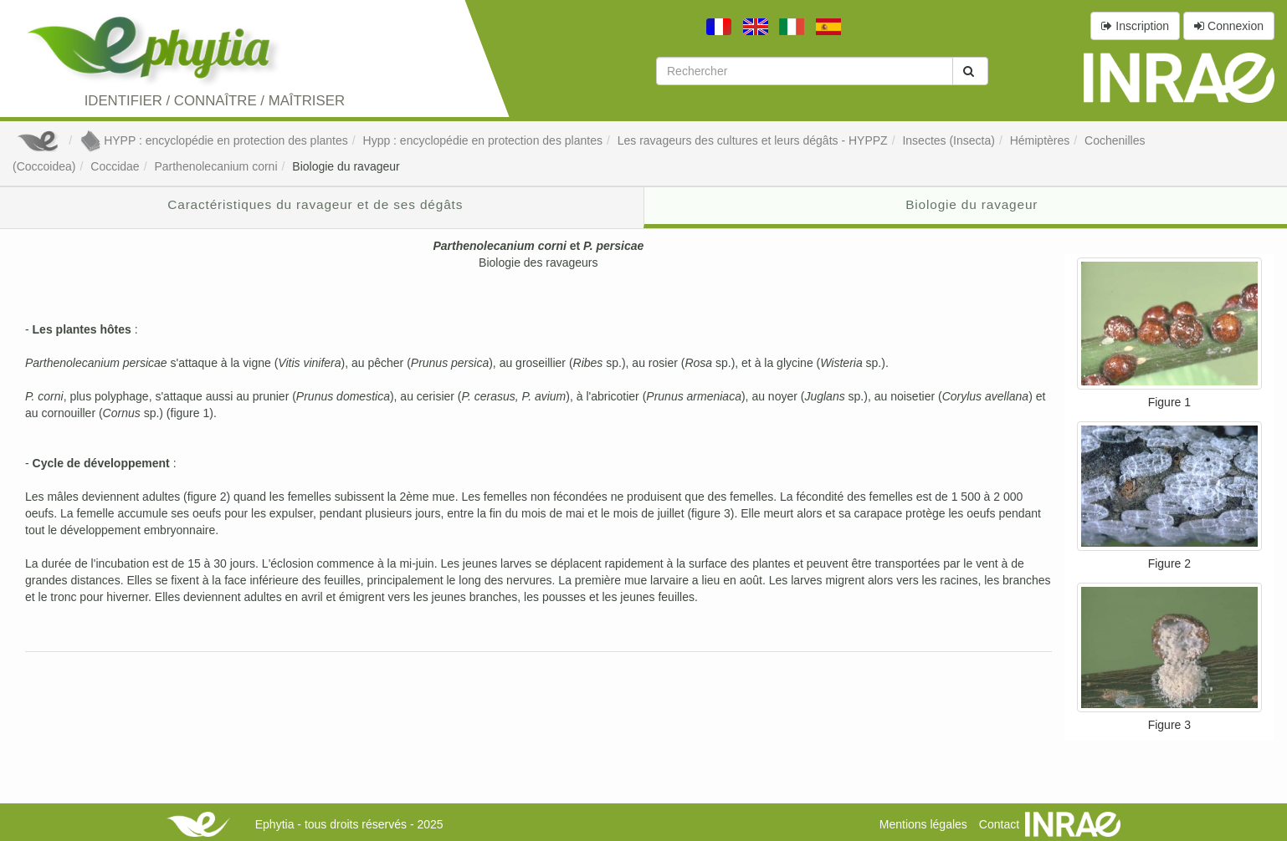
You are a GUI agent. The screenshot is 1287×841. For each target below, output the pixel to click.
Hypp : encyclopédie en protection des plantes (482, 140)
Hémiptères (1040, 140)
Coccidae (114, 166)
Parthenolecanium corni (215, 166)
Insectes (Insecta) (948, 140)
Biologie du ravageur (345, 166)
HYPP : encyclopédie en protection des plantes (213, 140)
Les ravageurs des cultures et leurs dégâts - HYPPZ (753, 140)
